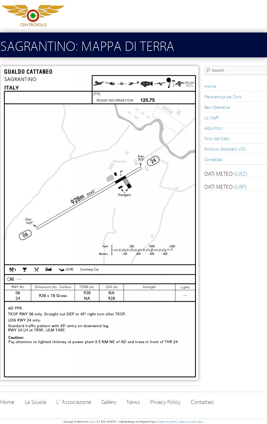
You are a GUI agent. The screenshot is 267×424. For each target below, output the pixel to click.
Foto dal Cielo (217, 138)
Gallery (108, 401)
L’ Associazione (73, 401)
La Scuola (35, 401)
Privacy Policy (165, 401)
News (133, 401)
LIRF (240, 186)
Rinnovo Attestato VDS (225, 149)
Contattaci (213, 159)
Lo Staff (211, 117)
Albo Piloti (213, 128)
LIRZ (240, 173)
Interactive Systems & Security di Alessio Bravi (180, 421)
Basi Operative (217, 107)
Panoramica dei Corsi (223, 96)
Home (210, 86)
